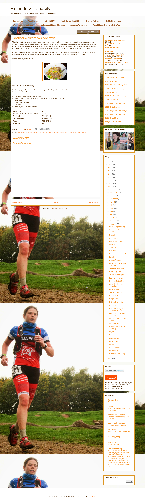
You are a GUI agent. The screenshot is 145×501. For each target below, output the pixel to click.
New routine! (113, 238)
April (111, 214)
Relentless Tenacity (31, 8)
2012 (110, 180)
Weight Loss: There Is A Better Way (107, 25)
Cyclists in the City (115, 449)
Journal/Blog (18, 21)
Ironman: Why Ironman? (79, 25)
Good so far (113, 341)
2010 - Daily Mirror (112, 118)
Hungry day (113, 299)
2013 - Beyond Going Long (115, 103)
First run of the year (116, 278)
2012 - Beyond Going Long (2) (116, 111)
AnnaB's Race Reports (116, 415)
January (113, 224)
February (113, 221)
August (112, 202)
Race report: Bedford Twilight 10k (119, 431)
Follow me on (112, 377)
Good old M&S (114, 289)
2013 (110, 177)
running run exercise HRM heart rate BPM (41, 132)
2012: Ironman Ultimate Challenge (52, 25)
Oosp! (111, 344)
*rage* (111, 332)
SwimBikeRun (113, 430)
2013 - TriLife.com (111, 100)
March (112, 218)
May (111, 211)
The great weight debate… (117, 425)
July (111, 205)
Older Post (93, 202)
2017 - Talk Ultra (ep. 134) (114, 89)
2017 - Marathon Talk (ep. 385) (116, 85)
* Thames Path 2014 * (93, 21)
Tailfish (110, 406)
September (114, 199)
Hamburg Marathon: (113, 59)
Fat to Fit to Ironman (114, 21)
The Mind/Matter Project (116, 438)
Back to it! (112, 251)
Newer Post (17, 202)
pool (24, 132)
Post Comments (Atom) (60, 208)
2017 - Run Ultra (111, 81)
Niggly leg (112, 235)
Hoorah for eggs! (115, 260)
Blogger (93, 496)
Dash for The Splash (113, 48)
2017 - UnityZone (111, 92)
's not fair (112, 247)
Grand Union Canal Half (114, 55)
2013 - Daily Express (112, 107)
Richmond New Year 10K (114, 40)
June (112, 208)
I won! (111, 257)
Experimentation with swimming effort (116, 309)
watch (79, 132)
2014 (110, 174)
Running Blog (113, 400)
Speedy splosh (114, 338)
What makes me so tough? (23, 25)
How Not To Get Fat (116, 281)
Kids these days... (114, 402)
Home (55, 202)
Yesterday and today (116, 268)
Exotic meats (114, 296)
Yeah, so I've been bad (117, 254)
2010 (110, 186)
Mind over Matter (114, 436)
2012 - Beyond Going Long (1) (116, 114)
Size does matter (115, 323)
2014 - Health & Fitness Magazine (117, 96)
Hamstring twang (115, 272)
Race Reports (33, 21)
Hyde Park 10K (111, 51)
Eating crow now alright (117, 354)
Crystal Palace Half (112, 44)
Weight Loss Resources (113, 122)
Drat (110, 335)
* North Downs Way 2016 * (70, 21)
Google (20, 132)
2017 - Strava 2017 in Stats (115, 77)
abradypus (112, 442)
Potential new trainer (116, 302)
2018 (110, 161)
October (113, 195)
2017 (110, 164)
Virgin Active (72, 132)
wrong (84, 132)
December (114, 189)
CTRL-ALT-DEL (115, 347)
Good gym (113, 244)
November (114, 192)
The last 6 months (115, 292)
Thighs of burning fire (117, 275)
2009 (110, 358)
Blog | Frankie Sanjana (116, 423)
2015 (110, 171)
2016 (110, 168)
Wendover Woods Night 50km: (117, 62)
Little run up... (114, 351)
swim (57, 132)
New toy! (112, 305)
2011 (110, 183)
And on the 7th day (116, 241)
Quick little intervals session (116, 285)
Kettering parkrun (114, 444)
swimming (63, 132)
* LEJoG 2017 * (49, 21)
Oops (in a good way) (117, 227)
